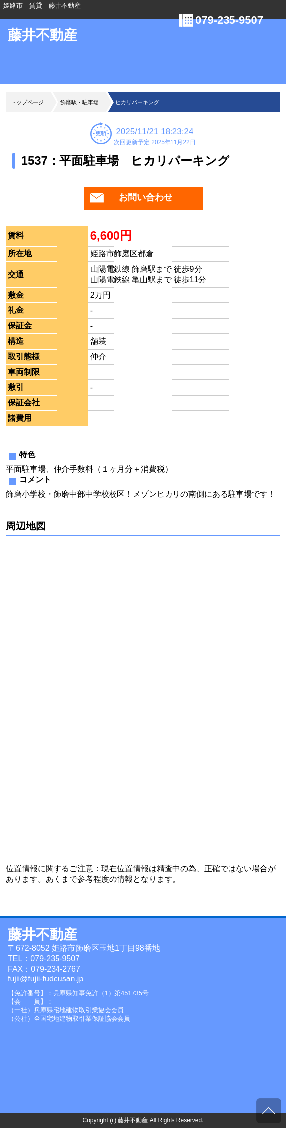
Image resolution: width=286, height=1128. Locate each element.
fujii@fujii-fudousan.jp (45, 979)
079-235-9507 (229, 20)
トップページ (27, 102)
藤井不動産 (42, 35)
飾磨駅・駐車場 (79, 102)
